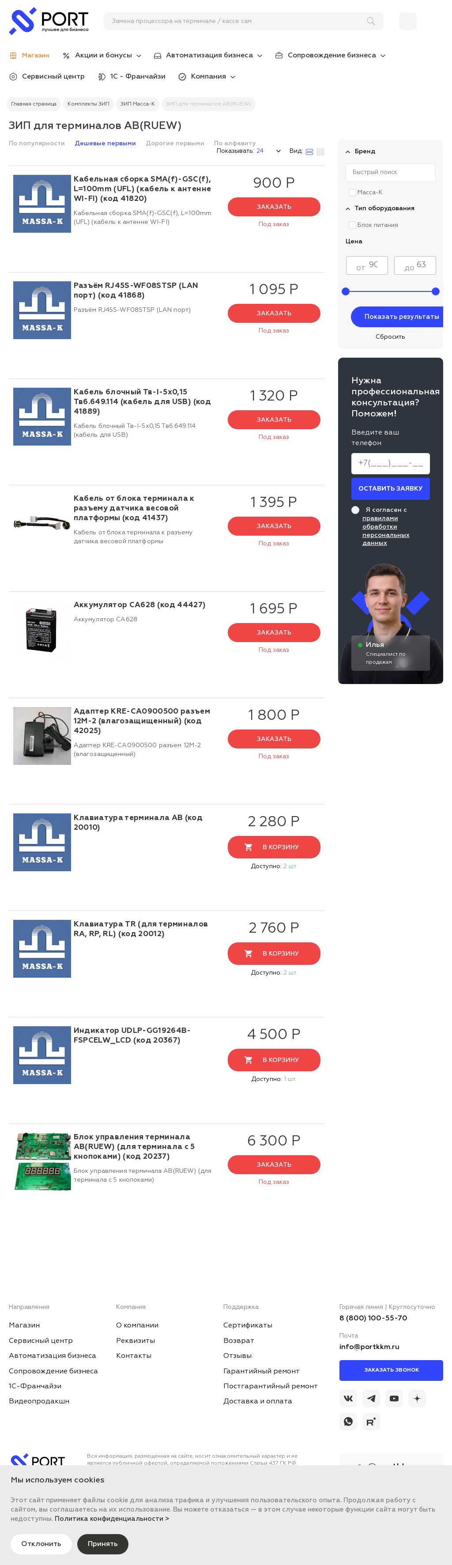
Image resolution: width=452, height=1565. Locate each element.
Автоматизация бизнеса (209, 55)
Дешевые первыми (106, 143)
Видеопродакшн (39, 1401)
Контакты (133, 1356)
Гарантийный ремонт (261, 1371)
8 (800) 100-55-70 (373, 1318)
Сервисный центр (53, 76)
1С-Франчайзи (35, 1386)
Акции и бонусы (103, 55)
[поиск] (239, 21)
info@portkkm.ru (369, 1347)
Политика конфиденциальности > (112, 1519)
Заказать (274, 207)
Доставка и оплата (257, 1401)
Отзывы (237, 1356)
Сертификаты (247, 1325)
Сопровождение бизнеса (332, 55)
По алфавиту (235, 143)
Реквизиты (135, 1341)
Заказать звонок (391, 1370)
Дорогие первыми (176, 143)
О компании (137, 1325)
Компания (208, 76)
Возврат (238, 1341)
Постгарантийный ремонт (270, 1386)
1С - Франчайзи (138, 76)
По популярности (38, 143)
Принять (103, 1544)
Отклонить (41, 1544)
